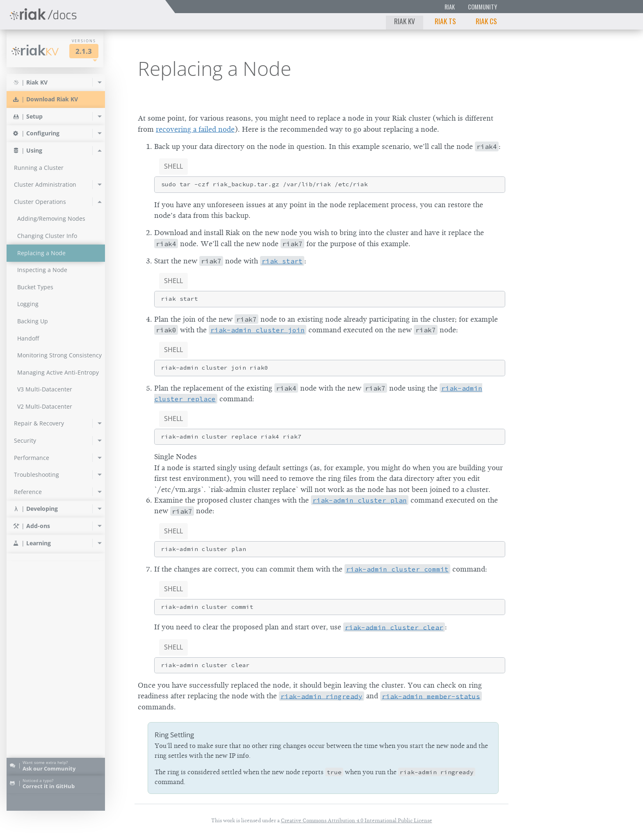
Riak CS (486, 21)
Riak (450, 6)
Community (482, 6)
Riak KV (404, 21)
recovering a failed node (195, 129)
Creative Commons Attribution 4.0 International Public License (356, 820)
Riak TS (445, 21)
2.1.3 (83, 51)
